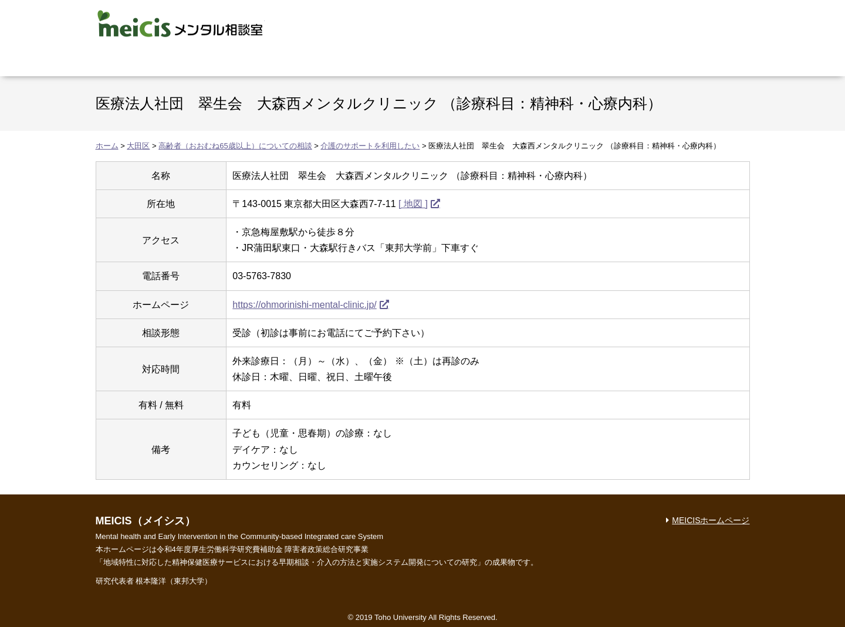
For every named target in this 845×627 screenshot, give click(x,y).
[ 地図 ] (413, 204)
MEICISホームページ (710, 520)
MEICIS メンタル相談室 (180, 23)
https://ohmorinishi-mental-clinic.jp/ (304, 305)
